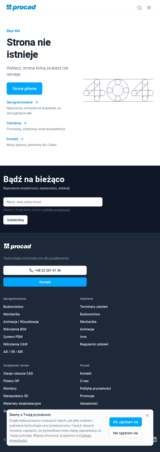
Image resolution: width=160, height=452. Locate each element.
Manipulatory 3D (15, 396)
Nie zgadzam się (125, 433)
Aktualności (89, 403)
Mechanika (11, 314)
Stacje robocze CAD (18, 373)
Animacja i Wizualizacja (21, 321)
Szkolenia (17, 123)
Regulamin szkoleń (94, 344)
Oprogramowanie (23, 102)
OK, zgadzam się (125, 422)
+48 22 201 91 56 (45, 270)
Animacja (87, 329)
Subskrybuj (15, 220)
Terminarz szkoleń (94, 306)
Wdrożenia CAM (15, 344)
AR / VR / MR (13, 351)
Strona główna (24, 88)
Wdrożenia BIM (14, 329)
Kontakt (15, 139)
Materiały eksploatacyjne (22, 403)
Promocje (87, 396)
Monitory (10, 388)
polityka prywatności (56, 210)
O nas (84, 381)
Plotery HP (11, 381)
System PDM (12, 336)
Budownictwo (13, 306)
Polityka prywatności (95, 388)
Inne (83, 336)
